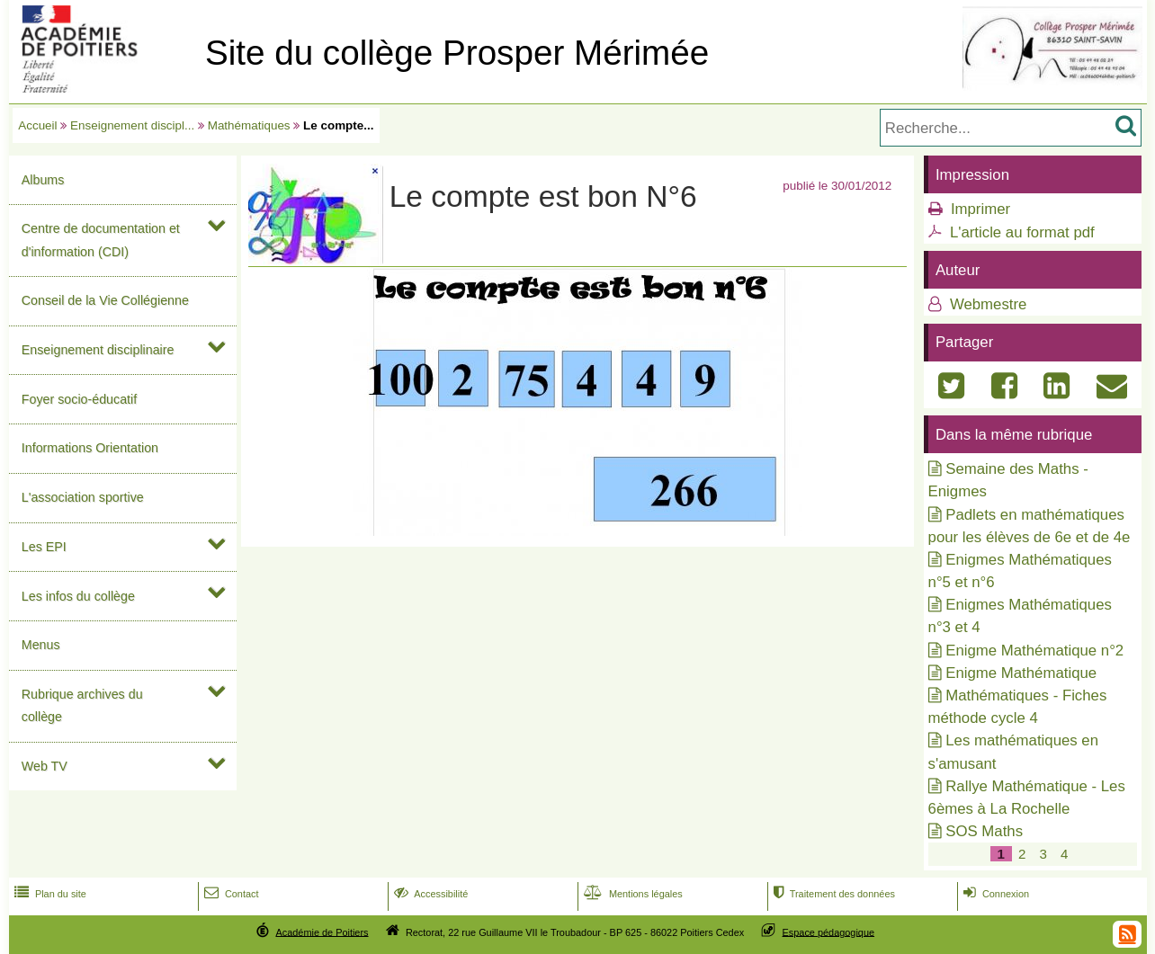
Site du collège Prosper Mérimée (457, 52)
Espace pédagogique (829, 931)
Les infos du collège (78, 596)
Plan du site (48, 893)
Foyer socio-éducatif (79, 399)
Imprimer (980, 209)
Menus (41, 644)
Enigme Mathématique (1021, 673)
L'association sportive (83, 497)
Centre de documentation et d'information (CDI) (101, 239)
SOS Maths (984, 831)
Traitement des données (832, 893)
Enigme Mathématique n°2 (1034, 650)
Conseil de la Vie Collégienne (105, 300)
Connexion (994, 893)
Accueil (37, 125)
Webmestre (985, 304)
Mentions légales (631, 893)
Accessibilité (429, 893)
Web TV (44, 766)
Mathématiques (249, 125)
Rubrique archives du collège (82, 705)
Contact (230, 893)
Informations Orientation (90, 448)
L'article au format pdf (1022, 232)
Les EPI (44, 546)
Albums (43, 180)
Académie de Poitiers (321, 931)
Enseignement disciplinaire (98, 350)
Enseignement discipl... (132, 125)
